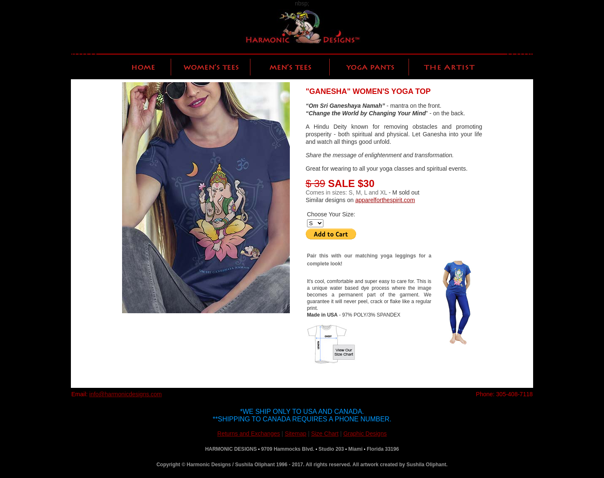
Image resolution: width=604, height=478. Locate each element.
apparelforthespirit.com (385, 200)
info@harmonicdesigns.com (125, 394)
